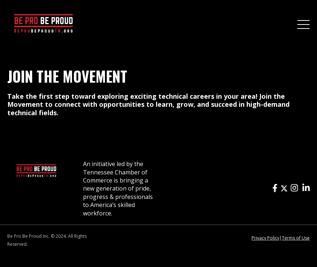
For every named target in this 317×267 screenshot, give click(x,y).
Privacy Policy (265, 238)
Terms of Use (296, 238)
